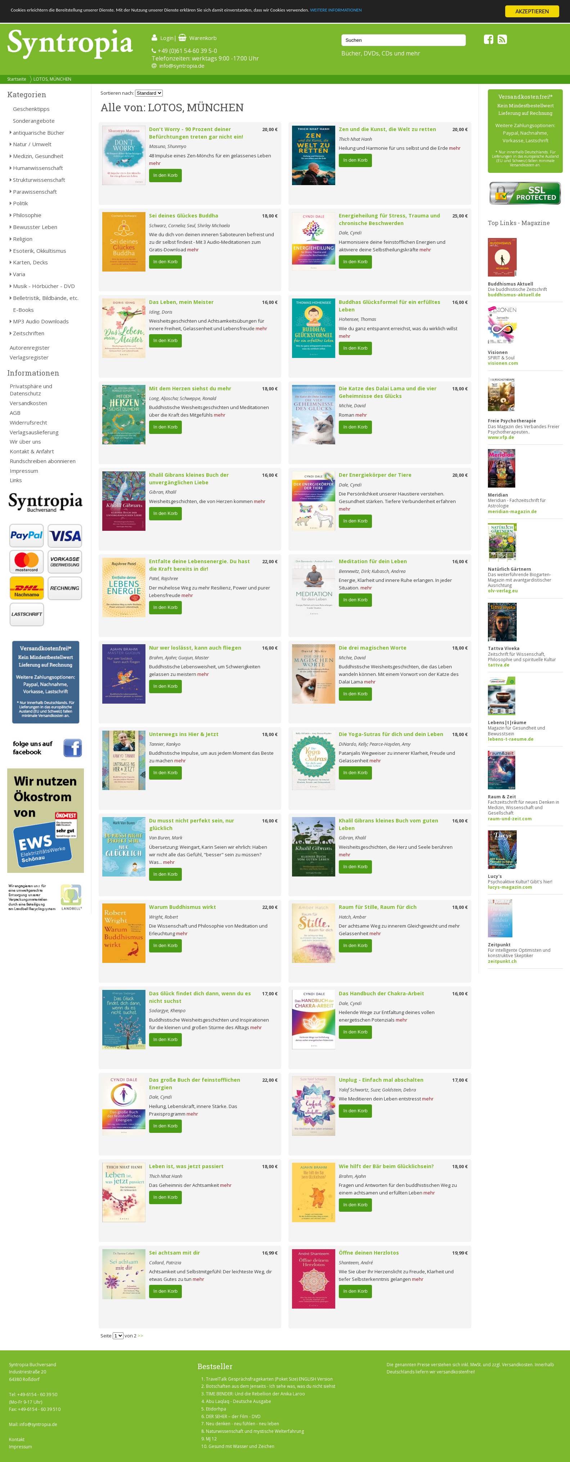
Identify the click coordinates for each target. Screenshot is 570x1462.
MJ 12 (211, 1439)
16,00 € (270, 302)
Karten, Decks (30, 262)
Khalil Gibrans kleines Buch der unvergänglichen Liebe (189, 478)
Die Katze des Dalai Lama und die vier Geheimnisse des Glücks (387, 392)
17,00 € (270, 993)
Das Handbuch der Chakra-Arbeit (381, 993)
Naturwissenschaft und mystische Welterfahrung (255, 1431)
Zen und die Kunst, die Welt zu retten (387, 129)
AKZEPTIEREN (532, 11)
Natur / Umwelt (32, 144)
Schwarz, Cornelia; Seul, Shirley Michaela (189, 225)
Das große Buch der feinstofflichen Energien (194, 1083)
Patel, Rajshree (163, 578)
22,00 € (270, 561)
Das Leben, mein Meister (181, 302)
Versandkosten (28, 403)
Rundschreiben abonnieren (43, 461)
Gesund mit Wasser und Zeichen (241, 1446)
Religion (22, 238)
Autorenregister (30, 347)
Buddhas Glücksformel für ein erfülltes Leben (389, 306)
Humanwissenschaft (38, 167)
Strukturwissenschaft (39, 179)
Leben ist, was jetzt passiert (186, 1166)
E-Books (23, 309)
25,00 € (460, 215)
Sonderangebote (34, 120)
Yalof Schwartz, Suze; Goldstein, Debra (377, 1089)
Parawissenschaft (35, 191)
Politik (20, 203)
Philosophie (27, 215)
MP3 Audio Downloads (41, 321)
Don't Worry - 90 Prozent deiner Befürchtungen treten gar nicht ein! (196, 133)
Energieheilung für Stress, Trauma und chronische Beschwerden (389, 219)
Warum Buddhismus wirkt (182, 906)
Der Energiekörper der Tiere (375, 474)
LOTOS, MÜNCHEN (52, 79)
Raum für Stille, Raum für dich (378, 906)
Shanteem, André (356, 1262)
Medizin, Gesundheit (38, 156)
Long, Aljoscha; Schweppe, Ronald (182, 398)
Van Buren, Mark (165, 837)
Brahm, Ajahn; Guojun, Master (179, 657)
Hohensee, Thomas (357, 319)
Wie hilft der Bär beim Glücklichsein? (386, 1166)
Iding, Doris (160, 312)
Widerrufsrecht (28, 422)
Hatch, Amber (352, 917)
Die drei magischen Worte (373, 647)
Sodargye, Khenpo (167, 1010)
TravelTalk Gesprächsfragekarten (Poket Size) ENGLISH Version (269, 1379)
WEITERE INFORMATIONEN (432, 11)
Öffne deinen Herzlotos (369, 1252)
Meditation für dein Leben (373, 561)
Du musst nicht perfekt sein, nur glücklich (191, 824)
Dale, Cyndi (350, 232)
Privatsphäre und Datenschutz (31, 389)
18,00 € (270, 215)
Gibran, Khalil (162, 492)
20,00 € (270, 129)
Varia (19, 274)
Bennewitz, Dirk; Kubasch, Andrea (372, 571)
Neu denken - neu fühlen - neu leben (242, 1424)
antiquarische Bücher (38, 132)
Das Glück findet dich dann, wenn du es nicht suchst (200, 997)
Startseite (16, 79)
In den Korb (165, 175)
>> (140, 1335)
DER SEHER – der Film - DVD (233, 1416)
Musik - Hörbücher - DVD (44, 286)
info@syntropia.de (182, 65)
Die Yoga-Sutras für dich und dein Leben (391, 734)
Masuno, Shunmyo (167, 146)
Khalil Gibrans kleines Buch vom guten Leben (388, 824)
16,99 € (270, 1253)
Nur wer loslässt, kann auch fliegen (195, 647)
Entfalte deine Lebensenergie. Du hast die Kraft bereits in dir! (199, 565)
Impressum (24, 470)
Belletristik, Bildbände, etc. (45, 297)
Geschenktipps (31, 108)
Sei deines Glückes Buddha (183, 215)
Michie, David (352, 405)
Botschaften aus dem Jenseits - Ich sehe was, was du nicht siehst (270, 1386)
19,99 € (460, 1253)
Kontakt (16, 1439)
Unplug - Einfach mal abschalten (381, 1079)
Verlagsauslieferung (34, 432)
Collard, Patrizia (165, 1262)
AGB (15, 412)
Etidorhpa (216, 1409)
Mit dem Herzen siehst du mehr (190, 388)
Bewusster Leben (35, 226)
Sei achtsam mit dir (174, 1252)
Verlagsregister (29, 357)
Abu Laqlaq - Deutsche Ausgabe (238, 1401)
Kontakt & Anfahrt (32, 451)
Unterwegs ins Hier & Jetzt (184, 734)
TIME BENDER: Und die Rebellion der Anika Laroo (255, 1394)
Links (16, 480)
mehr (155, 163)
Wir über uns (25, 441)
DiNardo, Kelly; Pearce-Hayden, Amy (374, 744)
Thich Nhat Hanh (355, 139)
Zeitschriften (28, 333)
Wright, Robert (163, 917)
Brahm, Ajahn (352, 1176)
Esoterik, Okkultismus (39, 250)
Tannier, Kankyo (164, 744)
